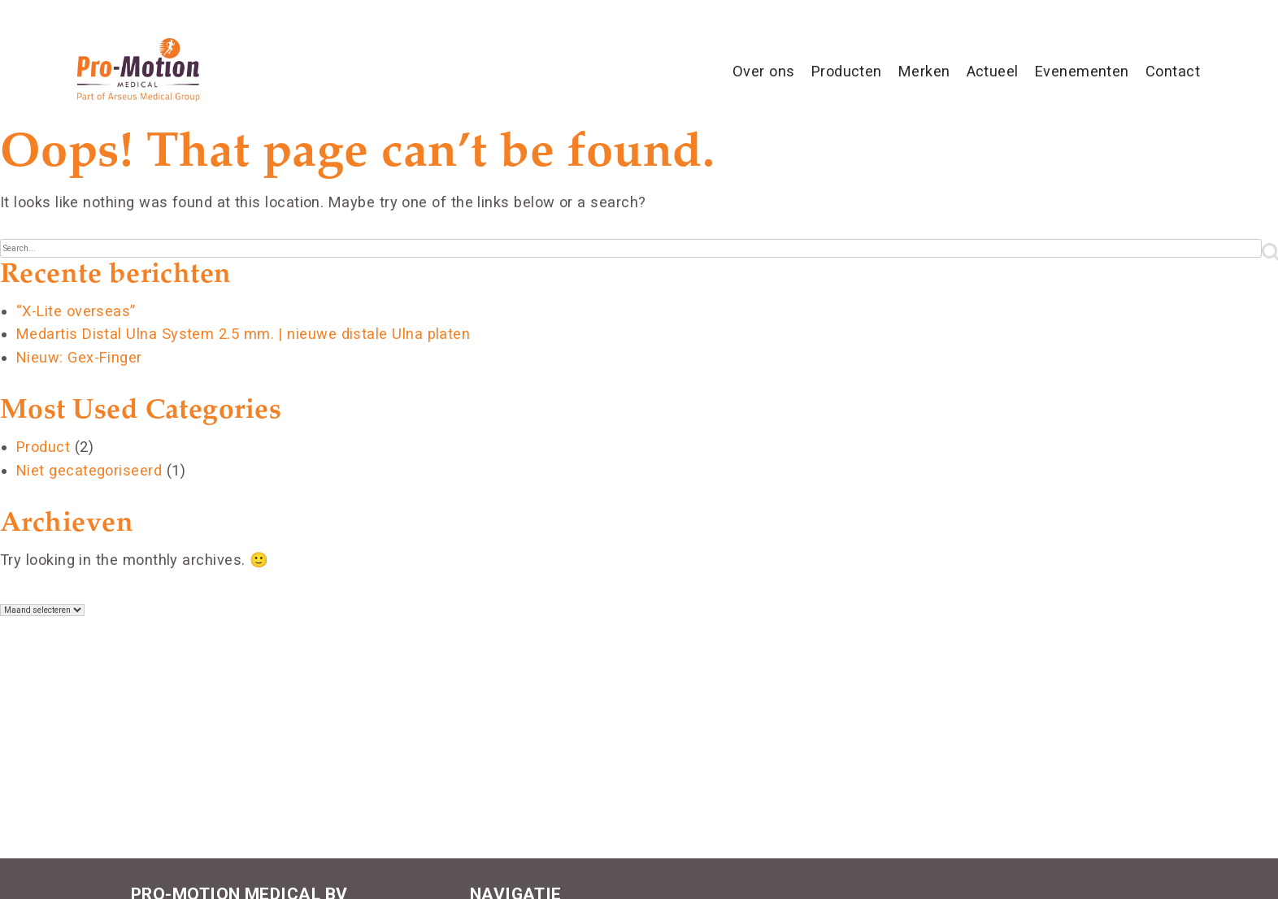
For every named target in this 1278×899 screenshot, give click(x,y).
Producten (846, 71)
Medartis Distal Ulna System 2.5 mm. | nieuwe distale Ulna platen (243, 333)
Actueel (993, 71)
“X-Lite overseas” (76, 310)
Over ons (763, 71)
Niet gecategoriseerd (89, 470)
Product (43, 446)
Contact (1172, 71)
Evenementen (1082, 71)
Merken (924, 71)
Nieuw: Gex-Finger (79, 357)
